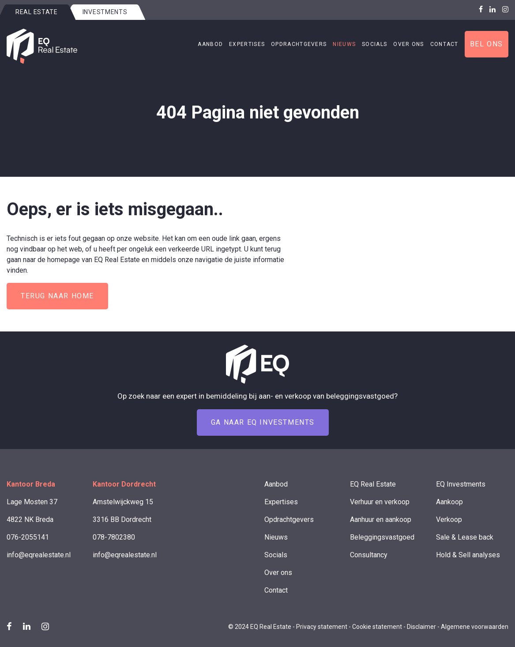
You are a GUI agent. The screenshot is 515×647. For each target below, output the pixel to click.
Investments (105, 11)
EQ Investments (460, 484)
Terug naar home (57, 296)
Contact (444, 44)
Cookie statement (377, 626)
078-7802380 (114, 537)
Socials (374, 44)
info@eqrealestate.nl (39, 555)
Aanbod (210, 44)
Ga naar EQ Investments (263, 422)
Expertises (247, 44)
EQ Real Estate (373, 484)
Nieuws (344, 44)
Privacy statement (321, 626)
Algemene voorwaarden (474, 626)
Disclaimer (421, 626)
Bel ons (486, 44)
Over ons (408, 44)
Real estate (36, 11)
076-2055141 (28, 537)
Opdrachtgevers (299, 44)
